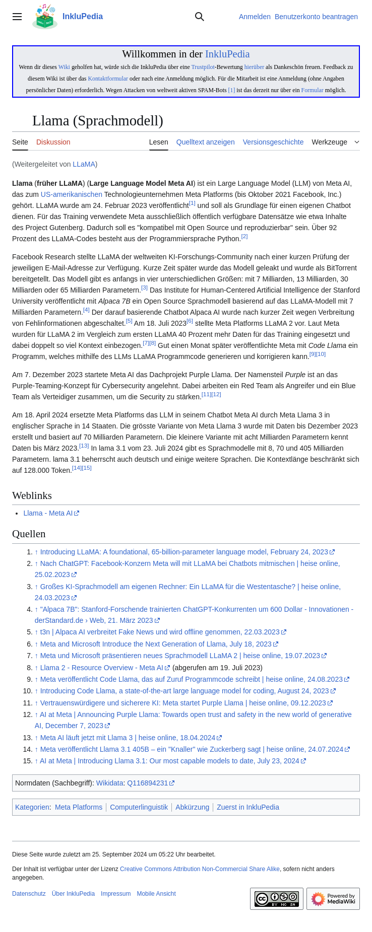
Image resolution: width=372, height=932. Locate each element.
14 (77, 468)
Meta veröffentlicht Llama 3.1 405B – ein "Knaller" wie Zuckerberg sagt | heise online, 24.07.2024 (192, 749)
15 (86, 468)
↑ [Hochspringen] (36, 552)
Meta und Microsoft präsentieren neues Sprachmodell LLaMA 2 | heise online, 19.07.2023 (180, 656)
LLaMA (84, 164)
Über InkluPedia (73, 893)
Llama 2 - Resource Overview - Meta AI (101, 668)
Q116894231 (147, 783)
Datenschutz (29, 893)
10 (321, 354)
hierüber (254, 66)
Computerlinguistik (139, 807)
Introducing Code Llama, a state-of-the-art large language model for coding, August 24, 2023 (184, 691)
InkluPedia (227, 53)
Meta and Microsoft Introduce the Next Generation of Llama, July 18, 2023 (156, 644)
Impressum (116, 893)
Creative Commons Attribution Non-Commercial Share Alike (200, 869)
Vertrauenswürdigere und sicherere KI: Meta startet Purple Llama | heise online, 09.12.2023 (183, 703)
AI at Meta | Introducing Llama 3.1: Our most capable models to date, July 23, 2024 (169, 761)
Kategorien (32, 807)
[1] (231, 90)
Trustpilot (202, 66)
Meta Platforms (78, 807)
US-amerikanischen (71, 194)
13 (84, 446)
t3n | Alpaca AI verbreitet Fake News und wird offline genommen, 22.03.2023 (160, 632)
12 (216, 394)
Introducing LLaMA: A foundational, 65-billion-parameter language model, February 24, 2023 (184, 552)
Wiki (64, 66)
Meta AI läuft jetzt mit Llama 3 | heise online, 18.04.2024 (128, 738)
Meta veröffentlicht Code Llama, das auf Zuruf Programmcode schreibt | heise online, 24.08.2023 (191, 679)
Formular (312, 90)
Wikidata (109, 783)
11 (206, 394)
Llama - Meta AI (48, 513)
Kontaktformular (108, 78)
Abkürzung (192, 807)
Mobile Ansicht (156, 893)
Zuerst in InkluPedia (248, 807)
